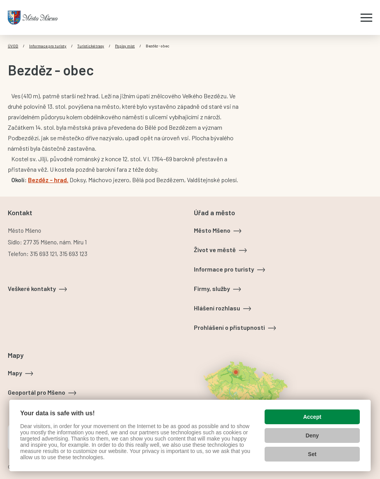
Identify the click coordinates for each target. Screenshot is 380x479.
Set (312, 454)
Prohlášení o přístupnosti (229, 327)
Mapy (15, 372)
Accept (312, 417)
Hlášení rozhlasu (217, 308)
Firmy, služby (212, 288)
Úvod (13, 46)
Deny (312, 435)
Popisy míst (125, 46)
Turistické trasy (90, 46)
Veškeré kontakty (32, 288)
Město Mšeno (212, 230)
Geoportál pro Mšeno (36, 392)
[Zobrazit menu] (366, 17)
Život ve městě (215, 249)
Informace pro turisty (47, 46)
